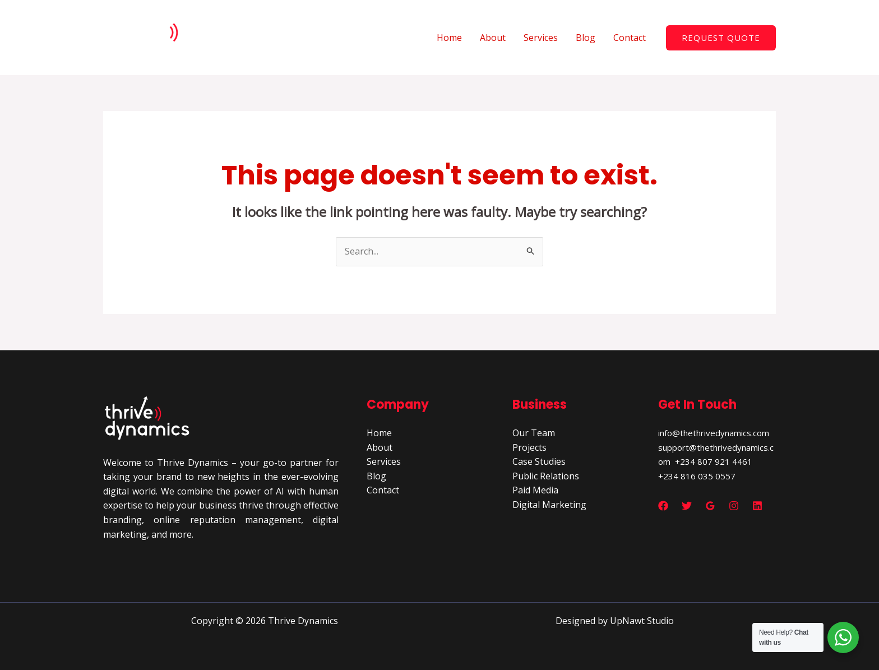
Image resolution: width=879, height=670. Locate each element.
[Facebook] (663, 506)
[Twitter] (687, 506)
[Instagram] (734, 506)
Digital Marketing (549, 504)
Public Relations (545, 476)
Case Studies (539, 461)
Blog (585, 37)
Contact (629, 37)
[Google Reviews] (710, 506)
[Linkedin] (757, 506)
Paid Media (535, 490)
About (493, 37)
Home (449, 37)
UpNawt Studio (642, 620)
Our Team (533, 433)
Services (541, 37)
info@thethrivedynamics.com (713, 432)
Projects (529, 447)
